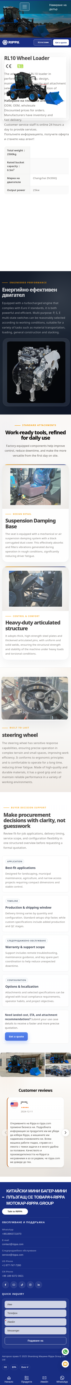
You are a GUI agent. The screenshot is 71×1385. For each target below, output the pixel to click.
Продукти (26, 1379)
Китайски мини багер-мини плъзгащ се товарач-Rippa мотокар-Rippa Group (36, 1197)
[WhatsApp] (65, 1351)
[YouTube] (13, 1284)
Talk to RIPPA (15, 1211)
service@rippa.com (12, 1254)
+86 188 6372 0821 (12, 1275)
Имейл (44, 1379)
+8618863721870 (11, 1233)
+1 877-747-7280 (11, 1265)
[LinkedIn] (38, 1284)
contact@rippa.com (12, 1244)
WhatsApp (62, 1379)
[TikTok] (22, 1284)
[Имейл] (65, 1364)
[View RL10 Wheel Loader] (35, 1065)
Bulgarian (8, 7)
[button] (43, 42)
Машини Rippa (46, 1356)
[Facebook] (5, 1284)
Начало (9, 1379)
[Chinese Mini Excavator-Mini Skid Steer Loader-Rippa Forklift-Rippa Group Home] (11, 42)
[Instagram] (30, 1284)
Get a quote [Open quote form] (61, 42)
